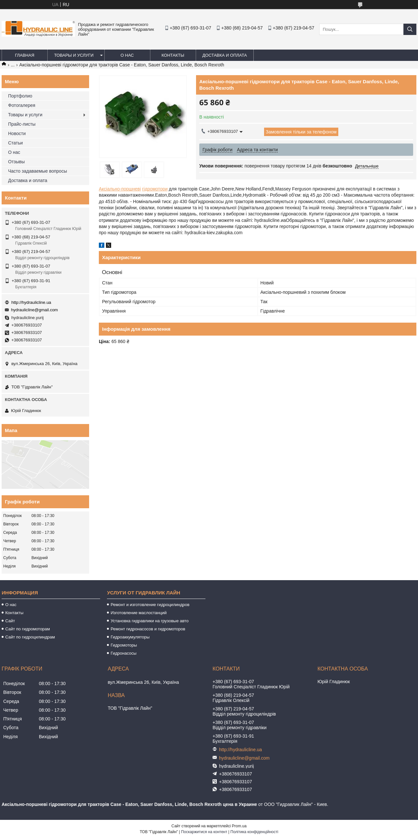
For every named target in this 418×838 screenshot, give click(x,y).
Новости (17, 133)
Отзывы (16, 161)
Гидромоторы (123, 645)
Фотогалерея (21, 105)
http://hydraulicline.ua (31, 302)
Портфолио (20, 95)
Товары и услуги (74, 55)
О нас (127, 55)
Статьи (15, 142)
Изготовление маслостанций (138, 612)
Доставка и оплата (225, 55)
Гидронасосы (123, 653)
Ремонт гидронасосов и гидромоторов (147, 628)
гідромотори (155, 188)
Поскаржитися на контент (204, 832)
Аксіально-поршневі (120, 188)
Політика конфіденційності (254, 832)
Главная (24, 55)
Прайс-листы (22, 124)
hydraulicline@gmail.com (34, 309)
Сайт (10, 620)
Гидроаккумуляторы (129, 637)
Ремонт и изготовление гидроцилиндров (149, 604)
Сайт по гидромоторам (27, 628)
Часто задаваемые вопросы (37, 171)
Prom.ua (239, 826)
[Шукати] (409, 29)
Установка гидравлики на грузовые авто (149, 620)
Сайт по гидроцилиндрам (30, 637)
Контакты (172, 55)
